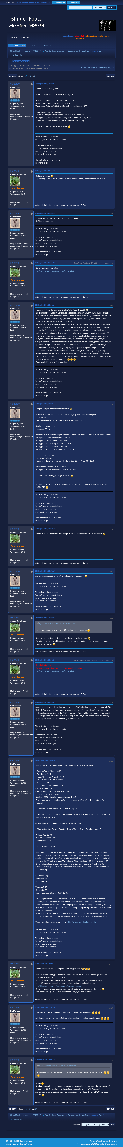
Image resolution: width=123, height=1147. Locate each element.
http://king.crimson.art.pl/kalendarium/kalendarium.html (58, 986)
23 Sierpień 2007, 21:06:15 (45, 404)
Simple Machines (26, 1141)
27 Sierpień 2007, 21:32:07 (45, 702)
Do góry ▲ (113, 1141)
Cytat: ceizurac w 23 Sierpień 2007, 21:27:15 (57, 624)
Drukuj (110, 76)
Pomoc (92, 1141)
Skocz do (76, 1125)
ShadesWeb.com (26, 1144)
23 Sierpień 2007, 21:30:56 (45, 617)
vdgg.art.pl (79, 36)
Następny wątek (106, 68)
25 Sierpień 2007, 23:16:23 (45, 660)
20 (35, 76)
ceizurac (15, 83)
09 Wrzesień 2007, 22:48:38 (45, 1007)
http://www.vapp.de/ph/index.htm (82, 922)
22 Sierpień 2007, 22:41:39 (45, 263)
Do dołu (12, 76)
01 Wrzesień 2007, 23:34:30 (45, 760)
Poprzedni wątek (89, 68)
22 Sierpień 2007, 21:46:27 (45, 84)
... (33, 76)
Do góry (12, 1109)
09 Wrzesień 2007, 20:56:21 (45, 963)
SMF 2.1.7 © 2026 (12, 1141)
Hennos (14, 171)
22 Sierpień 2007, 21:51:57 (45, 171)
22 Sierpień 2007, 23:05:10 (45, 305)
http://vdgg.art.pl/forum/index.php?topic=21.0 (54, 271)
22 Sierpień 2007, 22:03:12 (45, 213)
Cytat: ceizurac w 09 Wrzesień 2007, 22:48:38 (57, 1066)
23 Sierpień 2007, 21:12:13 (45, 529)
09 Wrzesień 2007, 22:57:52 (45, 1060)
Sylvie (101, 51)
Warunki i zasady (102, 1141)
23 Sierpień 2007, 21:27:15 (45, 571)
